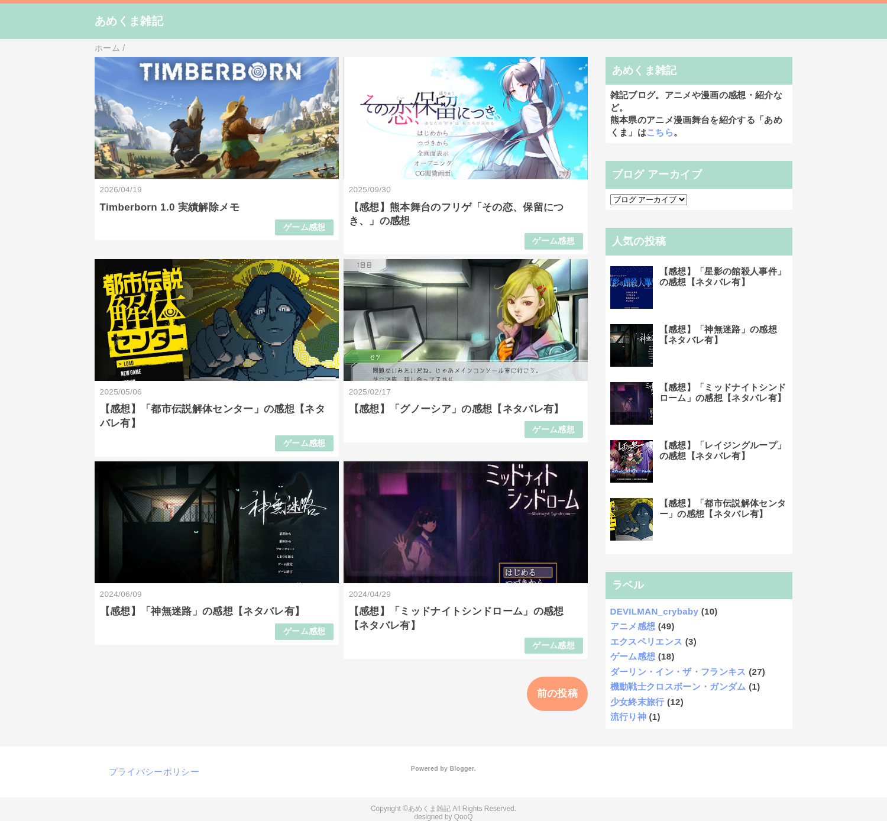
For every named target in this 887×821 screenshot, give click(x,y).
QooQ (463, 817)
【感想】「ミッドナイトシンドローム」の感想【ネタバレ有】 (722, 392)
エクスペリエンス (646, 641)
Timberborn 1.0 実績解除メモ (169, 207)
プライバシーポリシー (154, 772)
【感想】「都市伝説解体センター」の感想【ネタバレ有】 (722, 508)
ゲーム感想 (304, 227)
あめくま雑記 (129, 21)
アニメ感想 (633, 626)
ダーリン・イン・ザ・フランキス (678, 672)
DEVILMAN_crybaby (654, 611)
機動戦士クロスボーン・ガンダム (678, 686)
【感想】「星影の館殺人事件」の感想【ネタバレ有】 (722, 276)
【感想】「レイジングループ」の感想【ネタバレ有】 (722, 450)
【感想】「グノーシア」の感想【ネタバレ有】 (456, 409)
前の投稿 (557, 693)
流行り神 (628, 717)
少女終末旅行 (637, 702)
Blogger (461, 768)
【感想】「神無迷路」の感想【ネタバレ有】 (202, 611)
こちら (660, 132)
